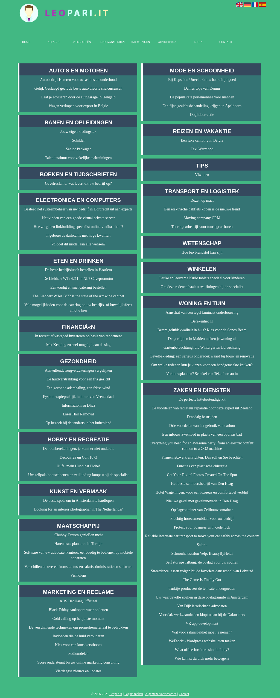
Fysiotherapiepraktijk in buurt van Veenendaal (78, 397)
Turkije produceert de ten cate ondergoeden (202, 588)
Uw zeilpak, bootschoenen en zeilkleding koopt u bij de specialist (78, 475)
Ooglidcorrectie (202, 115)
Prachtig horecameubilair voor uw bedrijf (202, 519)
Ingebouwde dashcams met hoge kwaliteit (78, 235)
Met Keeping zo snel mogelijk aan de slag (78, 345)
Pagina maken (133, 694)
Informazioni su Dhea (78, 405)
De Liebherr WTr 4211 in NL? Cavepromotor (78, 279)
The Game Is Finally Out (202, 580)
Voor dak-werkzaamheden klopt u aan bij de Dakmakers (202, 615)
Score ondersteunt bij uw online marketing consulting (78, 662)
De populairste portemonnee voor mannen (202, 97)
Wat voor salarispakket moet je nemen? (202, 632)
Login (198, 41)
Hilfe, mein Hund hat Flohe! (78, 466)
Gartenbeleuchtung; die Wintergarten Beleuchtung (202, 347)
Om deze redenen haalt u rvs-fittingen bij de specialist (202, 287)
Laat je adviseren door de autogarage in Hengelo (78, 97)
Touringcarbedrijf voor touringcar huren (202, 227)
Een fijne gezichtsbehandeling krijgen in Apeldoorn (201, 106)
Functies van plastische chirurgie (202, 466)
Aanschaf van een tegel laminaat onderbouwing (202, 312)
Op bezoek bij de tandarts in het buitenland (78, 423)
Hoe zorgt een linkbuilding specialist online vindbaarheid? (78, 227)
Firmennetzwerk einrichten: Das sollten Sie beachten (202, 457)
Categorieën (81, 41)
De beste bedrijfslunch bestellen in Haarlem (78, 270)
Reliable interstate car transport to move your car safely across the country (202, 536)
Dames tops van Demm (202, 88)
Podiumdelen (78, 654)
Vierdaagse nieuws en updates (78, 671)
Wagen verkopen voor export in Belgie (78, 106)
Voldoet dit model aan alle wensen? (78, 244)
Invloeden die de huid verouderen (78, 636)
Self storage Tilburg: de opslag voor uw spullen (202, 562)
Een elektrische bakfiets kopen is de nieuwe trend (202, 209)
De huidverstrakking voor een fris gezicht (78, 379)
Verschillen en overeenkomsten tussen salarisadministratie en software (78, 567)
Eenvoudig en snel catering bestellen (78, 287)
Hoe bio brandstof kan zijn (202, 252)
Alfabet (54, 41)
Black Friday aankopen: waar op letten (78, 610)
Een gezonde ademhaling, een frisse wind (78, 388)
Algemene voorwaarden (161, 694)
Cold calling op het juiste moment (78, 619)
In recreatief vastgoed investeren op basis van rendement (78, 336)
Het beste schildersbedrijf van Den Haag (202, 484)
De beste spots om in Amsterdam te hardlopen (78, 500)
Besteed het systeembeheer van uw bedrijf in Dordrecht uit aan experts (78, 209)
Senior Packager (78, 149)
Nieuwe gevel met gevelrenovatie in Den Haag (202, 501)
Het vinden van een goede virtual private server (78, 218)
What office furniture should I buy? (202, 650)
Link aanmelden (112, 41)
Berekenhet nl (202, 321)
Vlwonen (202, 175)
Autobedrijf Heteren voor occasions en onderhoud (78, 80)
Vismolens (78, 575)
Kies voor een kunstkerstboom (78, 645)
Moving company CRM (202, 218)
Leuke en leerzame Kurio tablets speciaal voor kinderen (202, 278)
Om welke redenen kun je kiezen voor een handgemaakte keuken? (202, 365)
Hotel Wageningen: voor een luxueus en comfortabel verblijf (202, 492)
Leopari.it (115, 694)
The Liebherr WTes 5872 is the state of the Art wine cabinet (78, 296)
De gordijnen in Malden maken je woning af (202, 339)
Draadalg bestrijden (202, 417)
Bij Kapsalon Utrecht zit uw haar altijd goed (202, 80)
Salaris (202, 545)
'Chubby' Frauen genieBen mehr (78, 535)
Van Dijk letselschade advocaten (202, 606)
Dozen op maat (202, 200)
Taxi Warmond (202, 149)
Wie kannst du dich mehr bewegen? (202, 658)
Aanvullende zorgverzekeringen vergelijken (78, 370)
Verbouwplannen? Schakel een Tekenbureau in (202, 374)
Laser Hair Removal (78, 414)
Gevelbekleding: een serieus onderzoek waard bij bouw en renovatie (202, 356)
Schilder (78, 140)
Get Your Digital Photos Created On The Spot (202, 475)
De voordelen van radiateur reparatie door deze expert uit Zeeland (201, 408)
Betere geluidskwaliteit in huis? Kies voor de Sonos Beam (202, 330)
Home (26, 41)
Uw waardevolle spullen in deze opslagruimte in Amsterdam (202, 597)
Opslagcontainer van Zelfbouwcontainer (202, 510)
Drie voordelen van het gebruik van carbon (202, 426)
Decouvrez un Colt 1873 (78, 457)
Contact (225, 41)
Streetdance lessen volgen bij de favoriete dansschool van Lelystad (202, 571)
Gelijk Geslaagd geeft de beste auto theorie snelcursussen (78, 88)
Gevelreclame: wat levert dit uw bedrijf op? (78, 183)
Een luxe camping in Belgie (202, 140)
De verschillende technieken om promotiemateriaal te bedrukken (78, 627)
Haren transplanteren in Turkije (78, 544)
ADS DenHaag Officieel (78, 601)
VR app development (202, 623)
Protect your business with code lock (202, 527)
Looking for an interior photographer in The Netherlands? (78, 509)
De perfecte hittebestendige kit (202, 399)
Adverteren (167, 41)
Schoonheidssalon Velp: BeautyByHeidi (202, 554)
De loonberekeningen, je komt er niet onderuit (78, 449)
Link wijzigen (140, 41)
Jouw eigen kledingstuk (78, 132)
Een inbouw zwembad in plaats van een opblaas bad (202, 434)
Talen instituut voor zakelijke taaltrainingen (78, 158)
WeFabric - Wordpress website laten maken (202, 641)
